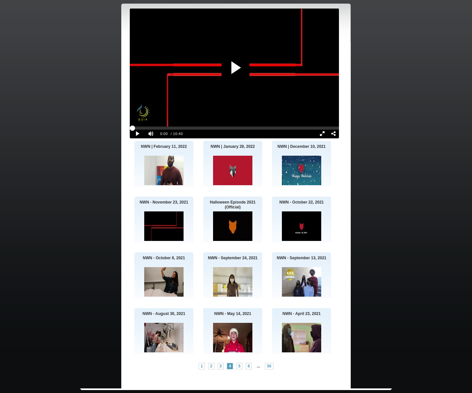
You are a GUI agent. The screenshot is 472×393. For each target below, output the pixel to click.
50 (269, 366)
